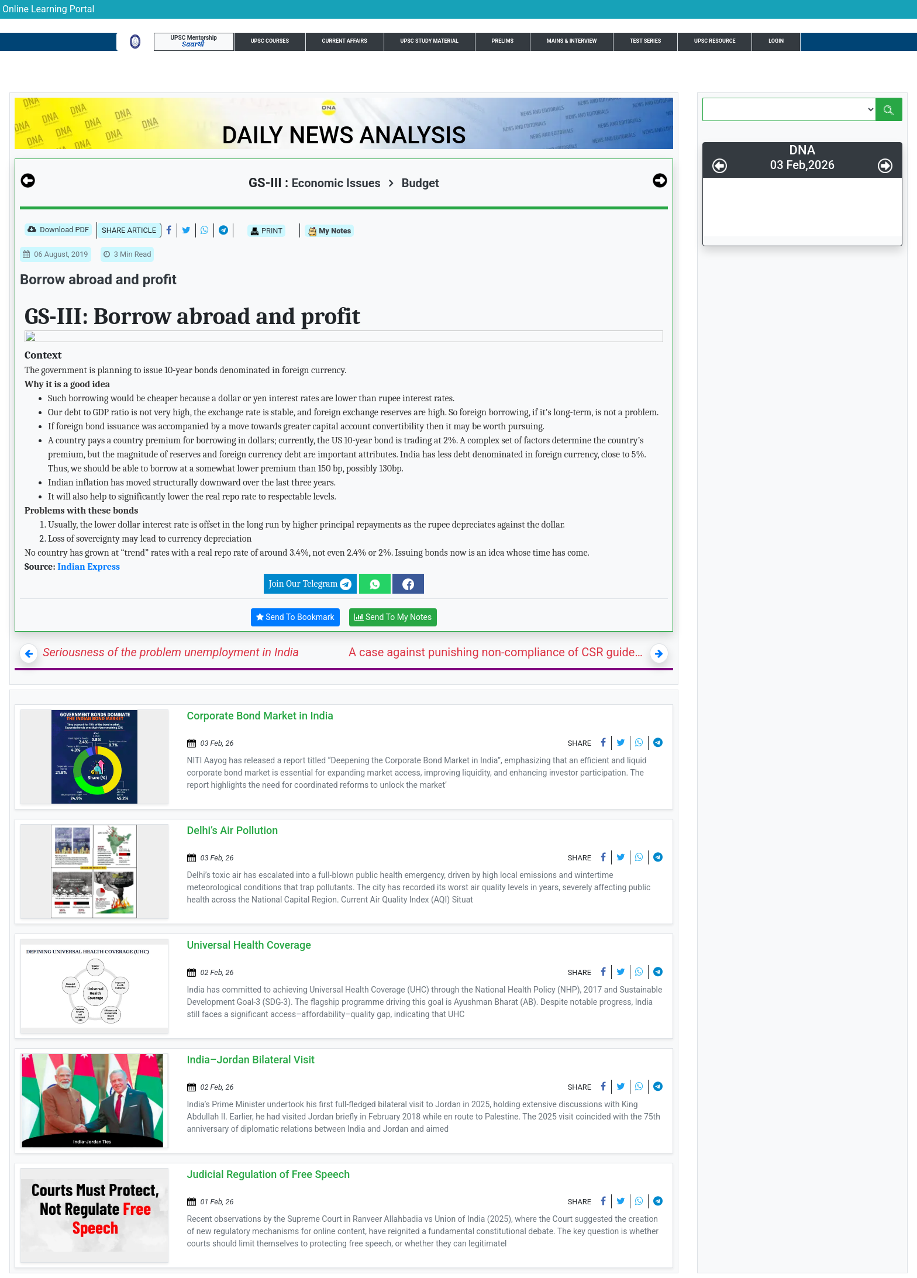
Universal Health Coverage (249, 945)
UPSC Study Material (429, 41)
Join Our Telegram (310, 584)
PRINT (266, 231)
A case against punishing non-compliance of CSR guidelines (497, 652)
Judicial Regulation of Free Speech (268, 1174)
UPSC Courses (270, 41)
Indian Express (88, 567)
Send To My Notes (393, 617)
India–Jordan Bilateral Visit (251, 1059)
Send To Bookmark (295, 617)
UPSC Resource (715, 41)
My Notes (329, 231)
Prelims (503, 41)
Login (776, 41)
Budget (413, 183)
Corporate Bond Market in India (260, 715)
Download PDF (58, 230)
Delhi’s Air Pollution (232, 830)
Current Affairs (344, 41)
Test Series (645, 41)
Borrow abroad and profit (98, 279)
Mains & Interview (572, 41)
